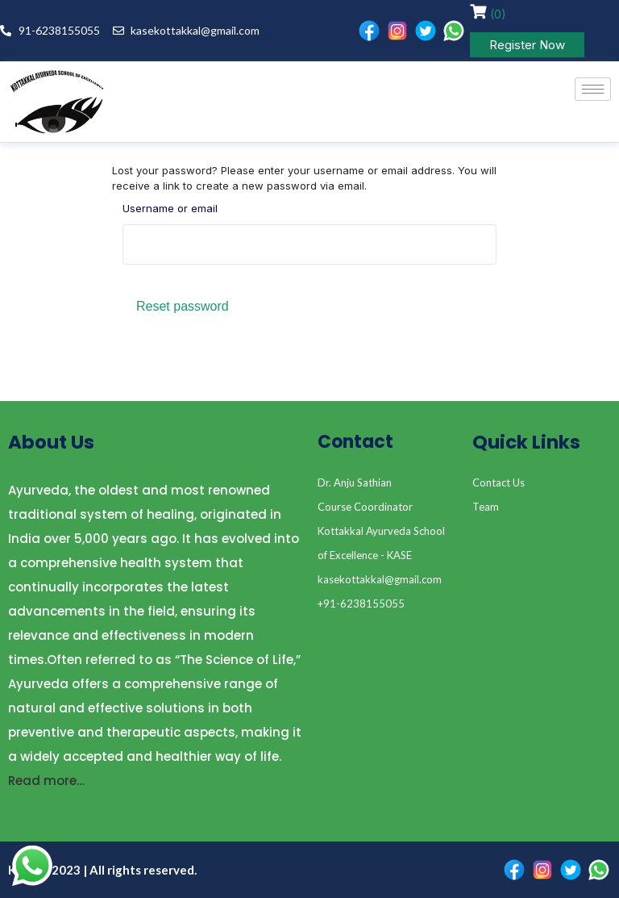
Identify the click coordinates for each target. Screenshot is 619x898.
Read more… (46, 780)
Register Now (527, 44)
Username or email (170, 208)
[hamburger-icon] (593, 89)
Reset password (182, 306)
